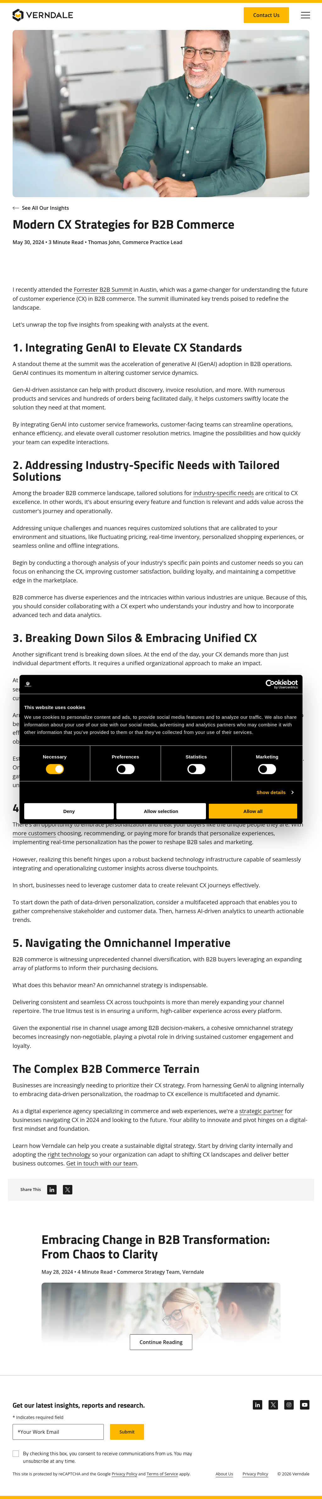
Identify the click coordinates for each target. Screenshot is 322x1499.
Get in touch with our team (101, 1163)
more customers (34, 833)
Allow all (253, 811)
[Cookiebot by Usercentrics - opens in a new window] (270, 684)
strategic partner (261, 1111)
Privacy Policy (124, 1474)
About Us (224, 1474)
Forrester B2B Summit (103, 289)
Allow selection (161, 811)
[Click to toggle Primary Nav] (305, 15)
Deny (69, 811)
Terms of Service (162, 1474)
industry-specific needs (223, 493)
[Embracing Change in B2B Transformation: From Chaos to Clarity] (161, 1288)
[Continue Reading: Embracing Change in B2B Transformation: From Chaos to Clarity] (161, 1342)
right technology (69, 1154)
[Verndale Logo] (43, 15)
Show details (271, 792)
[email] (58, 1432)
